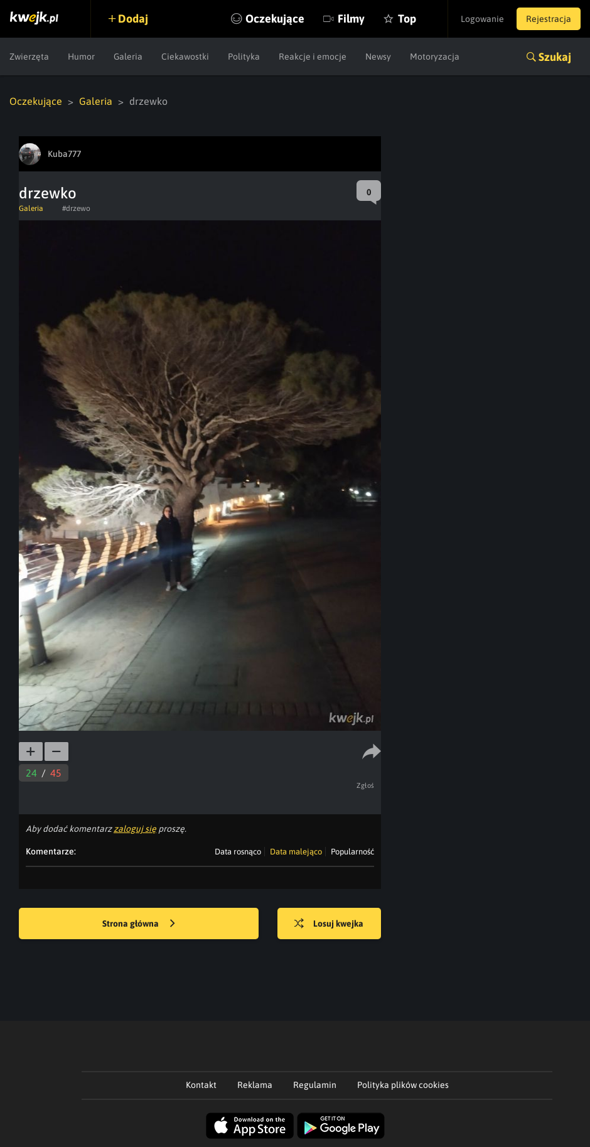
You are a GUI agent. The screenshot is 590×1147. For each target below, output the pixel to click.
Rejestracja (548, 19)
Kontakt (201, 1085)
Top (407, 18)
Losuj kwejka (328, 924)
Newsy (378, 56)
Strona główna (138, 924)
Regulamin (314, 1085)
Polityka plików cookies (403, 1085)
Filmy (351, 18)
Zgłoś (366, 785)
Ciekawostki (185, 56)
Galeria (128, 56)
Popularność (352, 851)
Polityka (244, 56)
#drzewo (76, 208)
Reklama (254, 1085)
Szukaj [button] (555, 56)
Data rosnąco (238, 851)
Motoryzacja (434, 56)
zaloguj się (135, 829)
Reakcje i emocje (312, 56)
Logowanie (482, 19)
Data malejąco (296, 851)
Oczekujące (274, 18)
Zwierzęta (29, 56)
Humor (81, 56)
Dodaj (133, 18)
